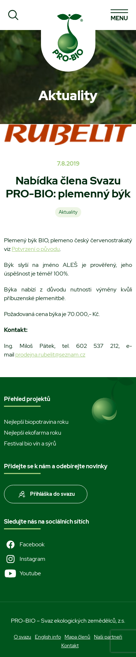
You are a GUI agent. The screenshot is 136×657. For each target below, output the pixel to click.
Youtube (22, 573)
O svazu (22, 636)
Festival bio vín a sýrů (30, 443)
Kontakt (70, 645)
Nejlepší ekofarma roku (32, 432)
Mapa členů (77, 636)
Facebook (24, 545)
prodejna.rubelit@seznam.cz (50, 354)
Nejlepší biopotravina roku (36, 422)
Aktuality (68, 212)
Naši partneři (108, 636)
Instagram (24, 559)
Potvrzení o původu (36, 249)
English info (48, 636)
